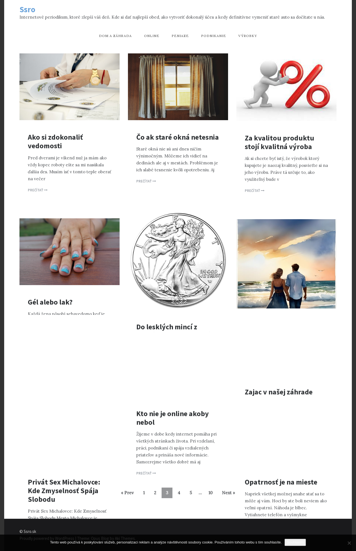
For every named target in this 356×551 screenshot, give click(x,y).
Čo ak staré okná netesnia (177, 137)
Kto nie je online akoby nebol (172, 418)
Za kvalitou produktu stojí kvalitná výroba (279, 142)
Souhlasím (295, 542)
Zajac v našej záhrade (279, 391)
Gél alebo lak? (50, 302)
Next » (228, 492)
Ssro (27, 9)
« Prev (127, 492)
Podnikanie (213, 36)
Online (151, 36)
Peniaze (180, 36)
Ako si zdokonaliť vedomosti (55, 141)
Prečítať (38, 190)
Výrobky (247, 36)
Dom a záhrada (115, 36)
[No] (349, 543)
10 (210, 492)
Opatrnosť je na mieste (281, 481)
